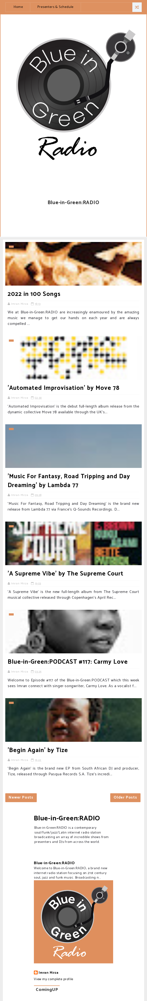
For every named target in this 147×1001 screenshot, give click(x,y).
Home (18, 7)
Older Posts (125, 797)
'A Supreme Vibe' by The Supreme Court (65, 574)
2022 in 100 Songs (34, 294)
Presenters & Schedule (55, 7)
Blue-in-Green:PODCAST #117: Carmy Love (68, 662)
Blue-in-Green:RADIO (67, 818)
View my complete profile (53, 979)
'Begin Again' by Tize (38, 750)
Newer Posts (21, 797)
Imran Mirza (49, 973)
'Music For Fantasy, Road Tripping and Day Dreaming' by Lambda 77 (69, 481)
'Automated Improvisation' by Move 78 (64, 388)
